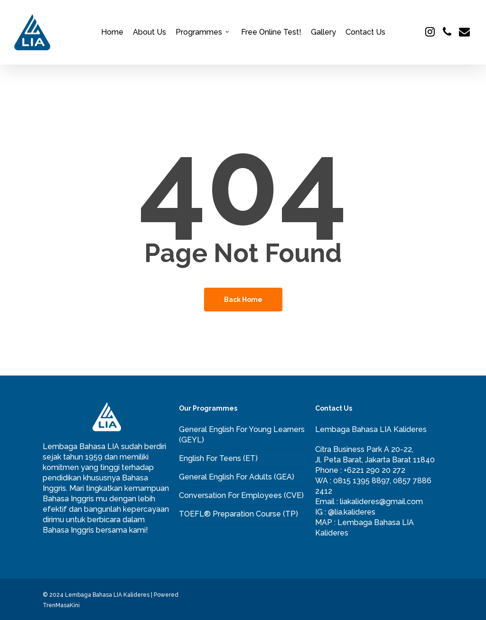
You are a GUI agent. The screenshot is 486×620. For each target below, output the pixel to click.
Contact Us (365, 32)
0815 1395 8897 (361, 480)
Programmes (203, 32)
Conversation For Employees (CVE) (241, 495)
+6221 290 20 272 (374, 470)
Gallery (323, 32)
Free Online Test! (271, 32)
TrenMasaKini (61, 605)
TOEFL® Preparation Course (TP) (238, 513)
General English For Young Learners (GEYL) (242, 434)
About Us (149, 32)
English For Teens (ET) (218, 458)
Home (112, 32)
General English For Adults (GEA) (236, 476)
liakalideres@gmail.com (381, 501)
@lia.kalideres (351, 512)
